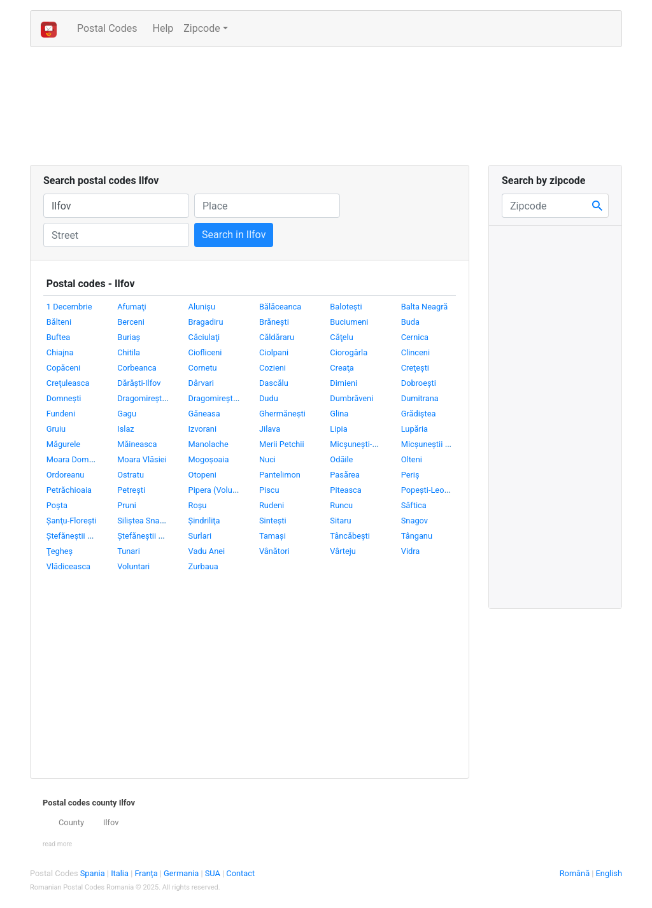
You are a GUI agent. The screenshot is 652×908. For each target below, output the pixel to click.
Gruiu (56, 429)
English (609, 873)
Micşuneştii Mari (431, 444)
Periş (410, 474)
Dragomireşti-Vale (220, 398)
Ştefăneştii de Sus (149, 536)
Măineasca (137, 444)
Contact (240, 873)
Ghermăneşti (282, 413)
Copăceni (63, 367)
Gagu (126, 413)
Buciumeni (349, 322)
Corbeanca (137, 367)
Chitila (128, 352)
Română (575, 873)
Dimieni (343, 383)
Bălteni (58, 322)
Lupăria (414, 429)
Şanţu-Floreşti (71, 520)
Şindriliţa (204, 520)
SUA (213, 873)
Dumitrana (420, 398)
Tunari (128, 551)
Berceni (131, 322)
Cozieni (272, 367)
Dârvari (201, 383)
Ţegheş (59, 551)
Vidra (410, 551)
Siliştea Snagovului (151, 520)
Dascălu (273, 383)
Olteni (411, 459)
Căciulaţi (204, 337)
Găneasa (204, 413)
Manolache (208, 444)
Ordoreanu (65, 474)
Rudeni (271, 505)
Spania (93, 873)
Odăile (341, 459)
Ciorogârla (348, 352)
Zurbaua (203, 566)
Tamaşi (272, 536)
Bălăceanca (280, 306)
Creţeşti (415, 367)
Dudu (268, 398)
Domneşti (64, 398)
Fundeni (60, 413)
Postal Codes (112, 27)
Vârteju (343, 551)
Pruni (126, 505)
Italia (121, 873)
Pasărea (345, 474)
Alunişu (201, 306)
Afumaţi (131, 306)
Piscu (269, 490)
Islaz (125, 429)
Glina (339, 413)
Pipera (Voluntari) (220, 490)
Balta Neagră (424, 306)
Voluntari (133, 566)
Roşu (197, 505)
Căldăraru (276, 337)
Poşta (56, 505)
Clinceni (415, 352)
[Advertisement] (273, 108)
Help (162, 28)
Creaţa (341, 367)
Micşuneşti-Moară (362, 444)
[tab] (250, 823)
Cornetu (202, 367)
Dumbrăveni (351, 398)
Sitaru (340, 520)
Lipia (338, 429)
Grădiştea (418, 413)
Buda (410, 322)
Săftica (414, 505)
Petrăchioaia (69, 490)
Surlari (200, 536)
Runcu (341, 505)
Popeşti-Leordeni (431, 490)
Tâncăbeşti (350, 536)
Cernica (415, 337)
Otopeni (202, 474)
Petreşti (131, 490)
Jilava (269, 429)
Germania (182, 873)
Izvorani (202, 429)
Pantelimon (280, 474)
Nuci (267, 459)
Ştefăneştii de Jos (78, 536)
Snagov (414, 520)
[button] (57, 843)
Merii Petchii (281, 444)
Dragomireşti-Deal (149, 398)
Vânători (274, 551)
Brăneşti (274, 322)
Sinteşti (273, 520)
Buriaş (128, 337)
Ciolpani (273, 352)
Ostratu (130, 474)
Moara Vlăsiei (142, 459)
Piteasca (345, 490)
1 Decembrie (69, 306)
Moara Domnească (80, 459)
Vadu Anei (206, 551)
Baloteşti (346, 306)
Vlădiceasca (68, 566)
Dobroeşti (418, 383)
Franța (146, 873)
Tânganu (416, 536)
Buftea (58, 337)
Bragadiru (205, 322)
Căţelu (341, 337)
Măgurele (63, 444)
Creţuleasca (68, 383)
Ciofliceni (205, 352)
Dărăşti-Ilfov (138, 383)
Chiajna (60, 352)
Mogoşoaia (208, 459)
